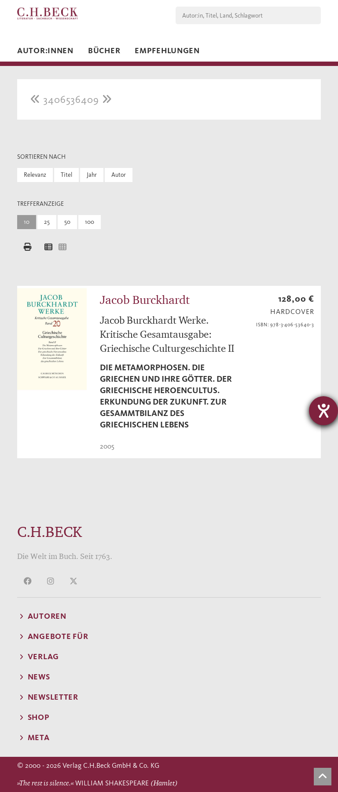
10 (26, 222)
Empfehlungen (167, 50)
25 (47, 222)
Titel (66, 175)
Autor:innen (45, 50)
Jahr (92, 175)
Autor (118, 175)
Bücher (104, 50)
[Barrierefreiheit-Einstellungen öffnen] (323, 410)
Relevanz (35, 175)
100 (89, 222)
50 (67, 222)
